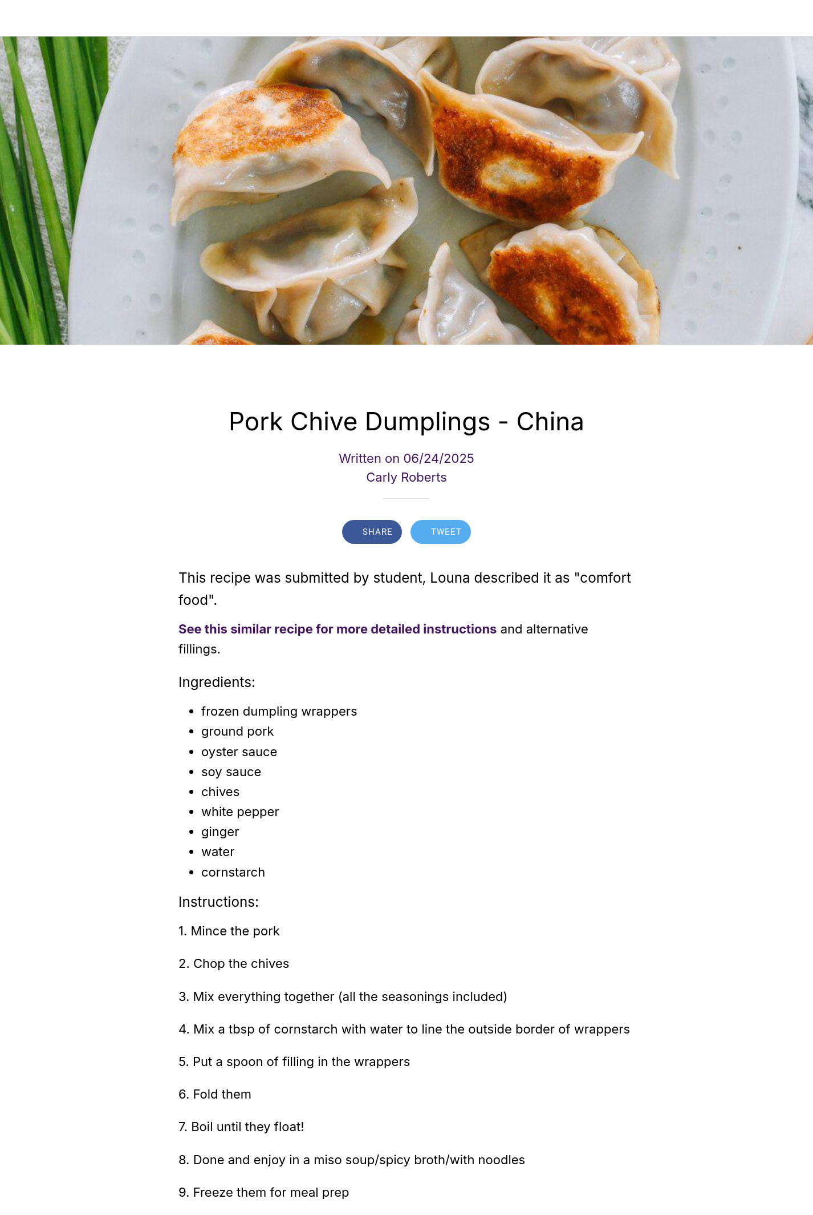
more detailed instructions (416, 628)
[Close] (18, 18)
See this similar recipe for (256, 628)
